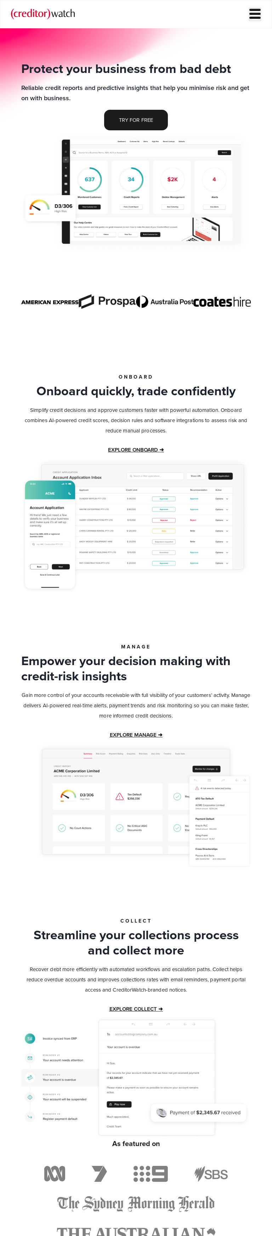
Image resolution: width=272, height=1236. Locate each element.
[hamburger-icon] (255, 14)
